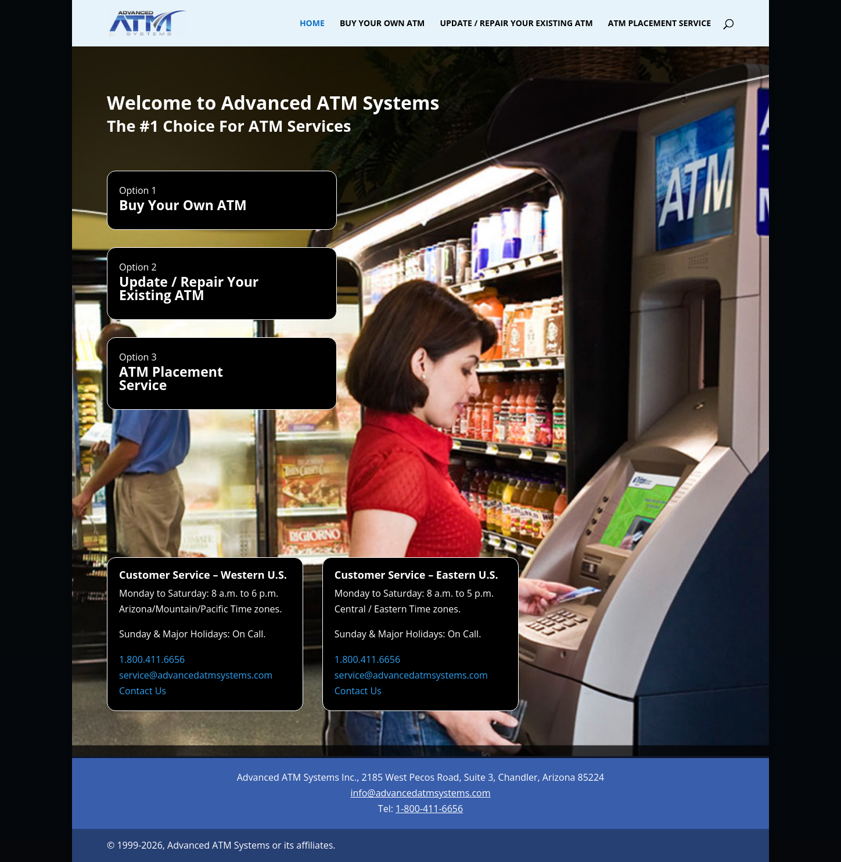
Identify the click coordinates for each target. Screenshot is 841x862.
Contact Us (142, 690)
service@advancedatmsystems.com (195, 675)
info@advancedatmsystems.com (420, 793)
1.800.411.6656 (152, 659)
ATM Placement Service (659, 23)
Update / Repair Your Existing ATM (516, 23)
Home (312, 23)
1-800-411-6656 (429, 808)
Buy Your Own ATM (382, 23)
